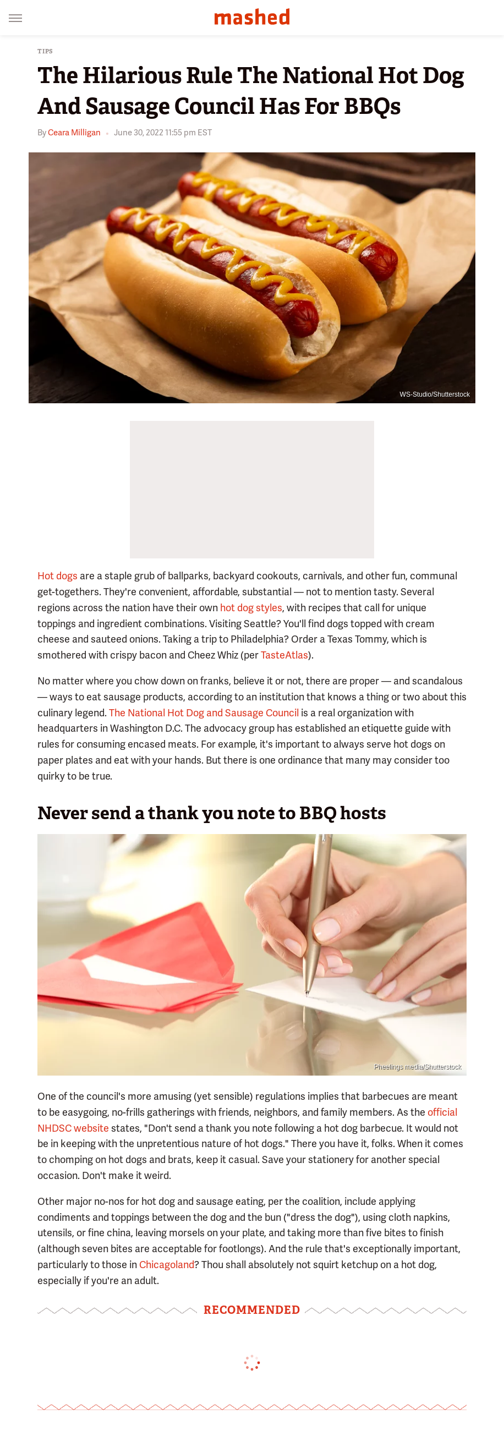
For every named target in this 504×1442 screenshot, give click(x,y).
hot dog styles (251, 607)
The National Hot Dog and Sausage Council (204, 712)
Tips (45, 51)
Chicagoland (166, 1264)
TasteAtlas (284, 655)
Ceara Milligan (74, 132)
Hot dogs (57, 575)
